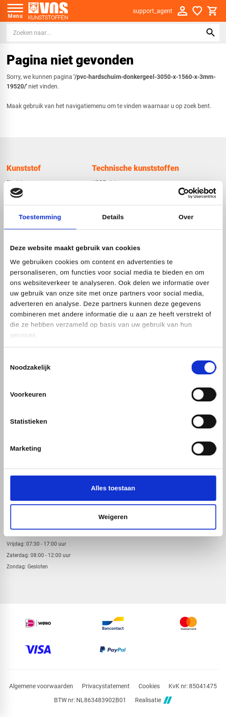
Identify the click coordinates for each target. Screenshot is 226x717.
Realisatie (153, 700)
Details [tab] (113, 217)
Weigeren (113, 516)
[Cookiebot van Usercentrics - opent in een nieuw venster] (178, 193)
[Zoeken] (96, 32)
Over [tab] (186, 217)
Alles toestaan (113, 488)
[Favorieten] (197, 11)
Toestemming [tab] (40, 217)
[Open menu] (15, 11)
